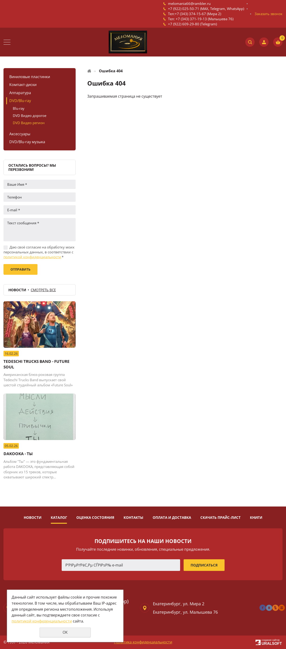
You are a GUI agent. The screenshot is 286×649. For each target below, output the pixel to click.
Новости (32, 517)
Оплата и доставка (172, 517)
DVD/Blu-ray (20, 100)
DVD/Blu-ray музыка (27, 141)
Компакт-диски (23, 84)
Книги (256, 517)
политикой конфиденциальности (32, 257)
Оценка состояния (95, 517)
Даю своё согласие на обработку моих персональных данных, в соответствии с (38, 252)
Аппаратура (20, 92)
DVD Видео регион (29, 122)
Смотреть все (43, 290)
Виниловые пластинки (29, 76)
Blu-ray (18, 108)
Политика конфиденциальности (143, 642)
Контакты (133, 517)
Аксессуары (19, 133)
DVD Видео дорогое (29, 115)
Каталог (59, 517)
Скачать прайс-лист (220, 517)
